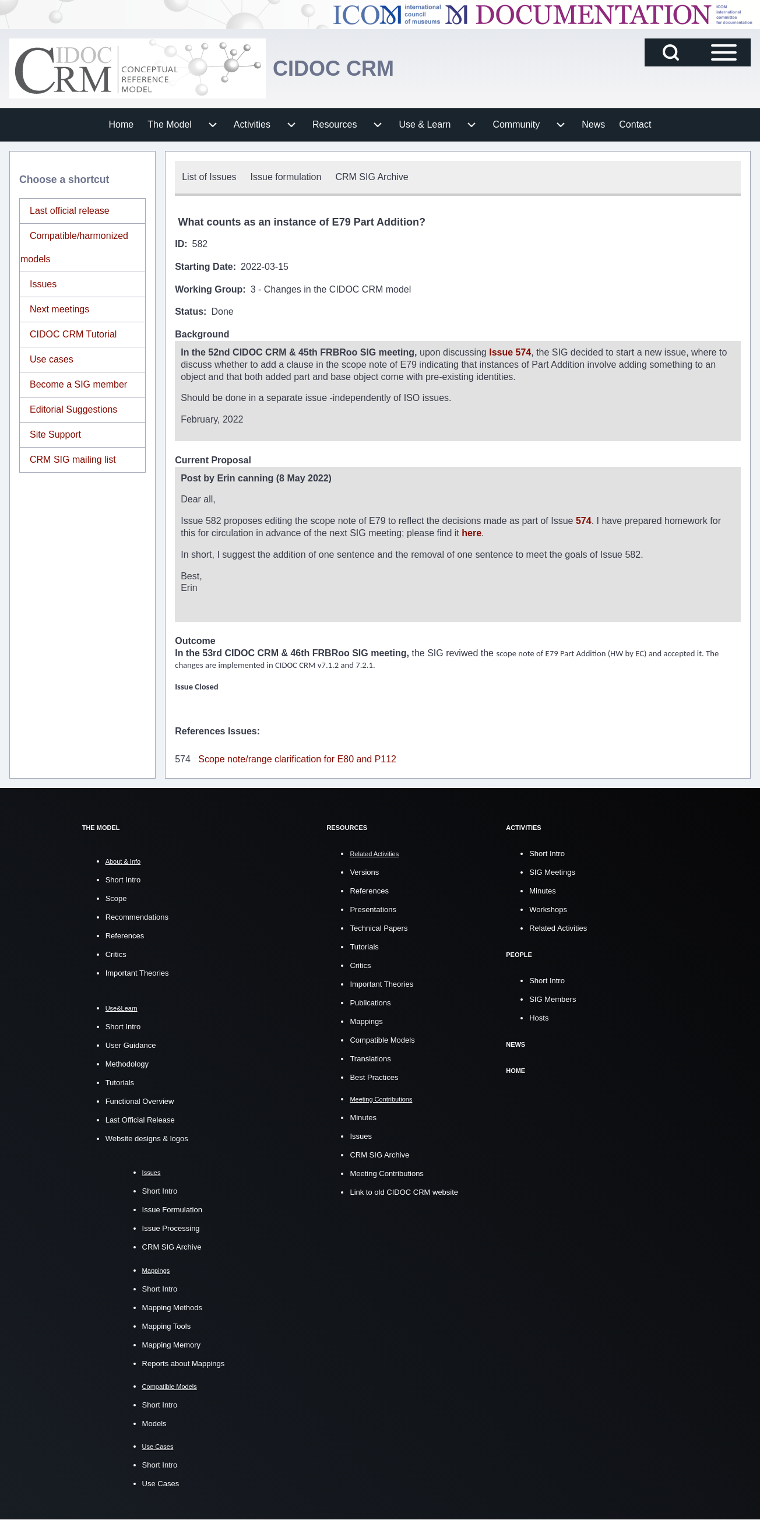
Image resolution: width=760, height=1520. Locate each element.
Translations (370, 1058)
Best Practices (374, 1077)
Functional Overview (139, 1101)
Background (202, 334)
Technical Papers (378, 928)
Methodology (127, 1064)
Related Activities (558, 928)
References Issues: (217, 731)
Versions (364, 872)
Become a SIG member (78, 384)
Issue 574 (510, 352)
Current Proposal (213, 460)
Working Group (208, 289)
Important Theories (137, 973)
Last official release (70, 211)
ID (179, 244)
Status (189, 311)
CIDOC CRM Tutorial (73, 334)
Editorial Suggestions (73, 409)
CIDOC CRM (333, 68)
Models (154, 1423)
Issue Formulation (172, 1209)
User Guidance (130, 1045)
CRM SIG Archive (172, 1247)
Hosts (538, 1018)
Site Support (55, 434)
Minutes (363, 1117)
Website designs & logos (146, 1138)
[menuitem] (121, 124)
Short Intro (123, 879)
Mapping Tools (166, 1326)
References (124, 935)
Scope (116, 898)
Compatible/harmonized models (74, 247)
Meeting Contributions (386, 1173)
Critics (115, 954)
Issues (43, 284)
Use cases (51, 359)
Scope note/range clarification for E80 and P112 (297, 759)
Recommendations (136, 917)
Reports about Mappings (183, 1363)
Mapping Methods (172, 1307)
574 (584, 521)
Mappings (366, 1021)
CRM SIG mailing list (73, 460)
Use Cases (161, 1483)
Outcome (195, 641)
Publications (370, 1002)
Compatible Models (382, 1040)
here (471, 533)
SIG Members (552, 999)
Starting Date (204, 267)
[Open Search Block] (671, 52)
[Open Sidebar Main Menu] (724, 52)
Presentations (373, 909)
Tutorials (119, 1082)
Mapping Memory (171, 1344)
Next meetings (59, 309)
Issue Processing (171, 1228)
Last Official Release (140, 1120)
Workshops (548, 909)
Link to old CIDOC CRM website (404, 1192)
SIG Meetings (552, 872)
